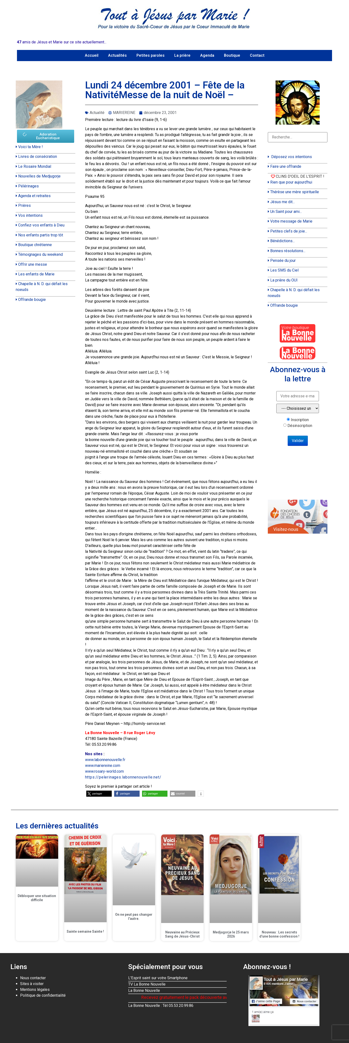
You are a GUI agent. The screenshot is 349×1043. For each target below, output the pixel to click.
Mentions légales (35, 989)
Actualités (117, 55)
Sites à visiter (32, 983)
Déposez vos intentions (291, 156)
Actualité (97, 112)
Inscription (300, 420)
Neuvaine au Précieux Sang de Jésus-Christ (182, 934)
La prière (182, 55)
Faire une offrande (285, 166)
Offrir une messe (32, 264)
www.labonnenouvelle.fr (105, 759)
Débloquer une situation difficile (37, 898)
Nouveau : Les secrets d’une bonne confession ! (279, 934)
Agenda (207, 55)
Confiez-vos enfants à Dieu (41, 225)
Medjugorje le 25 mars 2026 (231, 934)
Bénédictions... (282, 241)
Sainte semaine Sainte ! (85, 931)
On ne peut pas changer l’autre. (133, 917)
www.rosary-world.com (104, 771)
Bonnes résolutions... (287, 251)
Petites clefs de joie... (288, 231)
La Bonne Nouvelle (144, 990)
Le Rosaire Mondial (34, 166)
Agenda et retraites (34, 195)
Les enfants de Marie (36, 274)
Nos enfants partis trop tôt (40, 235)
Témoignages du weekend (40, 254)
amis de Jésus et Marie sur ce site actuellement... (61, 42)
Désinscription (299, 426)
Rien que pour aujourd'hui (291, 182)
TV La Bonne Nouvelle (147, 984)
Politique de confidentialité (43, 995)
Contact (257, 55)
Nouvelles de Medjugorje (39, 176)
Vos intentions (30, 215)
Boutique (232, 55)
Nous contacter (33, 978)
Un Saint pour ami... (286, 211)
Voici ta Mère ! (30, 146)
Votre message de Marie (291, 221)
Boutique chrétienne (35, 244)
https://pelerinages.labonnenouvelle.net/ (123, 777)
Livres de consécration (37, 156)
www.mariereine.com (102, 765)
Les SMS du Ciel (284, 270)
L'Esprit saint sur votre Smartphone (158, 978)
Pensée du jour (283, 260)
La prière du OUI (284, 280)
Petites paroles (150, 55)
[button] (99, 794)
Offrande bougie (32, 299)
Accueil (91, 55)
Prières (24, 205)
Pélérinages (28, 186)
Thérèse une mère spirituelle (294, 192)
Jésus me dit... (282, 202)
